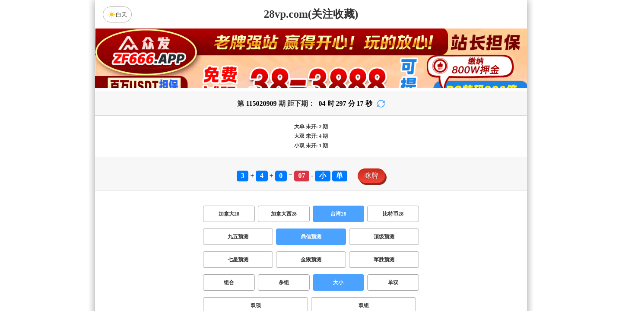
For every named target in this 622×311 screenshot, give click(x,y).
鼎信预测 (311, 237)
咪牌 (371, 175)
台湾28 (338, 214)
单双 (393, 282)
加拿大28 (229, 214)
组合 (229, 282)
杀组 (284, 282)
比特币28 (393, 214)
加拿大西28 (284, 214)
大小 (338, 282)
